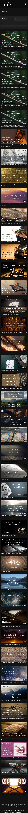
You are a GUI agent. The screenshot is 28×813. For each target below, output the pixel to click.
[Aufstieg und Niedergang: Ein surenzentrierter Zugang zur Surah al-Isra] (14, 516)
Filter (4, 19)
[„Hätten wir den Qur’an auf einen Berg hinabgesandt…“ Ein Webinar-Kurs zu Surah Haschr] (14, 333)
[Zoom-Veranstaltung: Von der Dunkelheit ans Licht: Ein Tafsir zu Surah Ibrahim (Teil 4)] (14, 145)
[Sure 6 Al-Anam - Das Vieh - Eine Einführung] (14, 626)
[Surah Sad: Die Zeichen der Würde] (14, 259)
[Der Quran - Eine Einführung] (14, 497)
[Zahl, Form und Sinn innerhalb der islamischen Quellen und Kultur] (14, 663)
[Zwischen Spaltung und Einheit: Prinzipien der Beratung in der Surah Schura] (14, 165)
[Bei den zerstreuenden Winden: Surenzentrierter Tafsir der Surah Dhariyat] (14, 204)
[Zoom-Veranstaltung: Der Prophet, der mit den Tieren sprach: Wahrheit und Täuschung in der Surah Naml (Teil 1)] (14, 125)
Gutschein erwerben (7, 810)
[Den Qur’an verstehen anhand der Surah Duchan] (14, 553)
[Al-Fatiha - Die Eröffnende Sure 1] (14, 443)
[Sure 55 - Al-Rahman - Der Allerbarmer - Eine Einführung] (14, 758)
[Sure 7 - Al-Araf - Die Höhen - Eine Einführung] (14, 700)
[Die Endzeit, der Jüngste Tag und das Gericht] (14, 644)
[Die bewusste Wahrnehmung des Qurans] (14, 314)
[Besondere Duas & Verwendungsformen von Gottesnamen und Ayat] (14, 184)
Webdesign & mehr (16, 806)
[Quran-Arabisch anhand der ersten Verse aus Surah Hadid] (14, 352)
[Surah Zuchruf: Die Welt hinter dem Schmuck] (14, 223)
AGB (24, 810)
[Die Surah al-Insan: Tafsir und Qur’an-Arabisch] (14, 425)
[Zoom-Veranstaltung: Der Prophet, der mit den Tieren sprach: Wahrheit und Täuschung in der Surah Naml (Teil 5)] (14, 47)
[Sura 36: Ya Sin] (14, 479)
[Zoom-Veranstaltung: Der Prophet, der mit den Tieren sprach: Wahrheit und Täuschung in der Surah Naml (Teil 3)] (14, 86)
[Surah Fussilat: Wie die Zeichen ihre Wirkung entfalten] (14, 682)
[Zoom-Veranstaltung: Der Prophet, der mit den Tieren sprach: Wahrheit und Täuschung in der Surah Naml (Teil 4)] (14, 67)
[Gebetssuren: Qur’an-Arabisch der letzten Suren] (14, 296)
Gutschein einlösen (17, 810)
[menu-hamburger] (26, 4)
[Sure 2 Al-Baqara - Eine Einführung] (14, 535)
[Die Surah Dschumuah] (14, 776)
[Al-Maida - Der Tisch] (14, 571)
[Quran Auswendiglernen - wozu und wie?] (14, 370)
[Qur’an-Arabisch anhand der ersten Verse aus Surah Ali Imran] (14, 738)
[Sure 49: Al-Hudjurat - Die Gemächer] (14, 461)
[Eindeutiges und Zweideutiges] (14, 590)
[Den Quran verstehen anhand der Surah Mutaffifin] (14, 388)
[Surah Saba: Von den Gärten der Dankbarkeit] (14, 241)
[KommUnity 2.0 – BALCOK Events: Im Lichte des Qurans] (14, 794)
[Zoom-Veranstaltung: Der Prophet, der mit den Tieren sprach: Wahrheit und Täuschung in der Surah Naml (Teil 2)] (14, 106)
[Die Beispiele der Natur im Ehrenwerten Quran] (14, 406)
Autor (2, 23)
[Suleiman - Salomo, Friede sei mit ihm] (14, 278)
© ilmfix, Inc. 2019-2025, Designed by (11, 804)
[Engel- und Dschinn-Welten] (14, 608)
